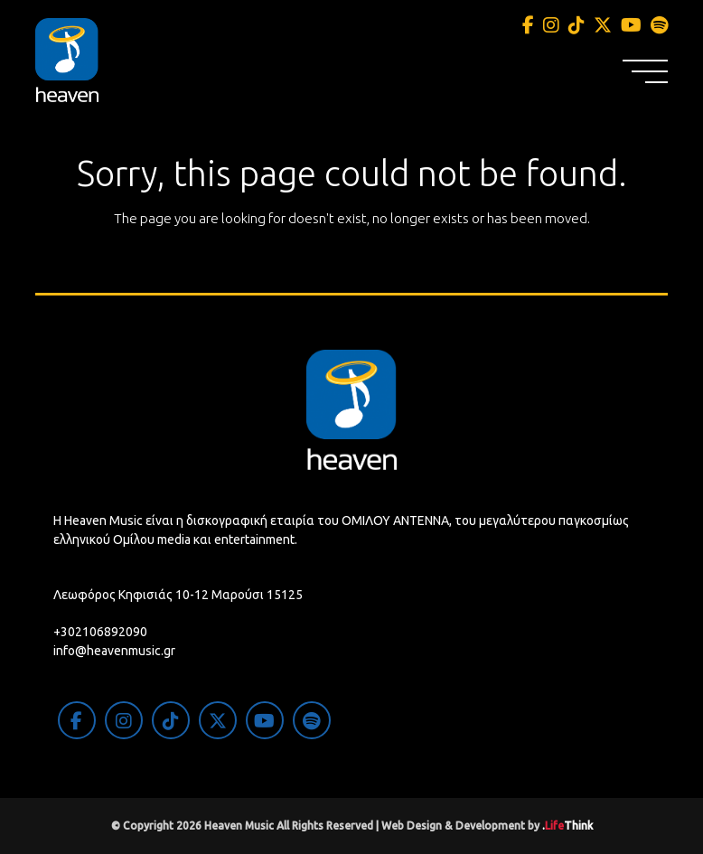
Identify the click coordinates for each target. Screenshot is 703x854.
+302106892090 (100, 631)
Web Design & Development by (487, 825)
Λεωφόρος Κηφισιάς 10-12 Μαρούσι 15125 (178, 594)
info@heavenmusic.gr (114, 650)
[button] (645, 71)
